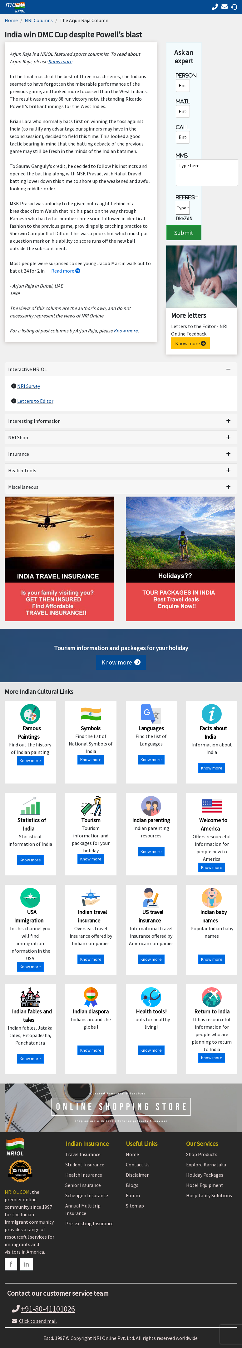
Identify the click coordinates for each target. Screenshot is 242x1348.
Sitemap (135, 1206)
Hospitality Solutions (209, 1195)
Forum (133, 1195)
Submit (183, 232)
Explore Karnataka (206, 1164)
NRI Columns (39, 20)
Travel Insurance (83, 1154)
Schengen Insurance (86, 1195)
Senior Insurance (83, 1185)
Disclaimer (137, 1175)
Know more (190, 343)
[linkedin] (26, 1264)
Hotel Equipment (204, 1185)
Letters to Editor (35, 401)
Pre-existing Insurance (89, 1223)
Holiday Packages (204, 1175)
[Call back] (225, 6)
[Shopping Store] (121, 1108)
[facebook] (11, 1264)
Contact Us (138, 1164)
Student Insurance (84, 1164)
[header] (13, 4)
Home (11, 20)
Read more (65, 271)
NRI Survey (28, 386)
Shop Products (201, 1154)
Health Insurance (83, 1175)
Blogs (132, 1185)
